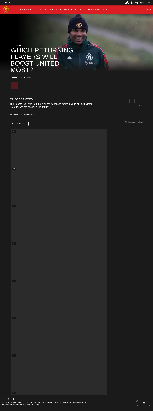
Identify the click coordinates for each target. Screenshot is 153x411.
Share (140, 106)
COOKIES (8, 399)
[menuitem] (15, 9)
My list (123, 106)
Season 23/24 (19, 124)
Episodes (14, 115)
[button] (6, 2)
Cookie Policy (34, 405)
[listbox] (19, 123)
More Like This (27, 115)
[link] (140, 101)
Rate (132, 106)
